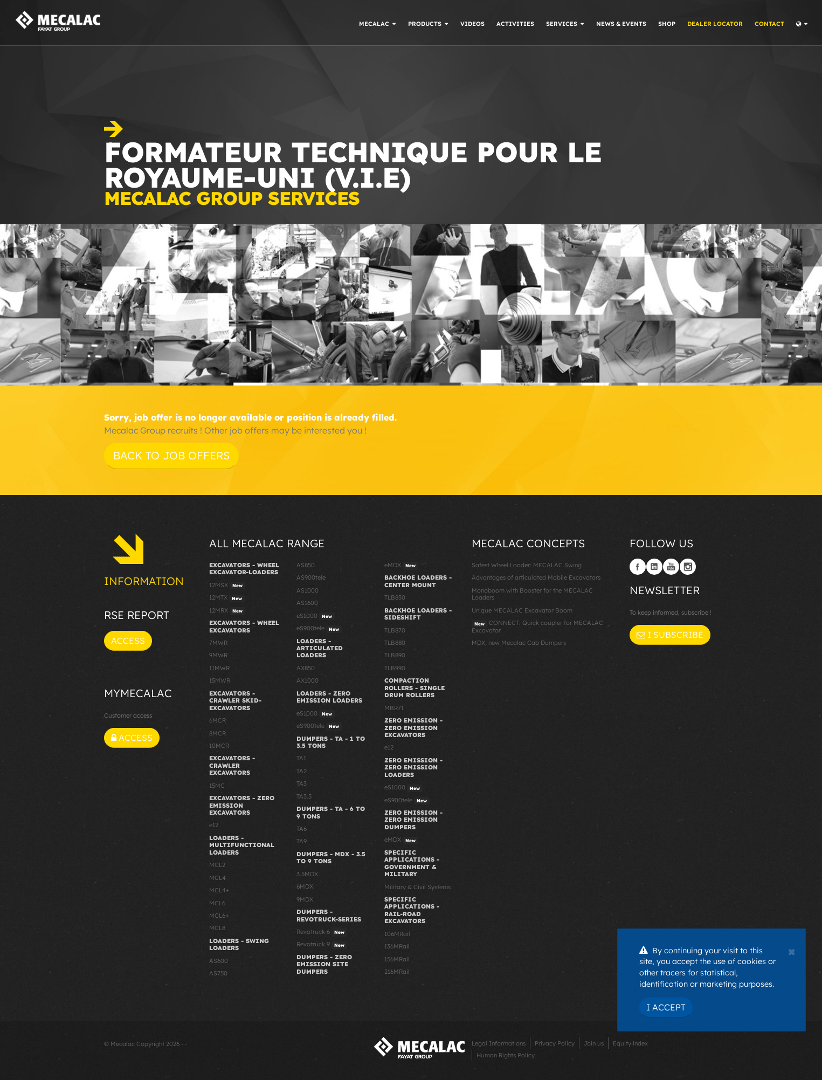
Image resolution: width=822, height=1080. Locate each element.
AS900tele (311, 577)
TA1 (301, 758)
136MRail (397, 946)
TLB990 (394, 668)
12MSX (227, 585)
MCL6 (217, 903)
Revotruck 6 (321, 932)
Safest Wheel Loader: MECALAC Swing (527, 565)
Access (128, 640)
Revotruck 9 (321, 944)
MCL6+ (219, 915)
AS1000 (307, 590)
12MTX (227, 598)
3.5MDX (307, 874)
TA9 (301, 841)
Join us (594, 1043)
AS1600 (307, 603)
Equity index (630, 1043)
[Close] (791, 950)
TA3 (301, 783)
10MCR (219, 745)
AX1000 (307, 680)
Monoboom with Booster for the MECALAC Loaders (532, 594)
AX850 (305, 668)
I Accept (666, 1007)
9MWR (218, 655)
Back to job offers (171, 455)
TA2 (301, 771)
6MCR (217, 720)
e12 (213, 825)
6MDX (304, 886)
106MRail (397, 934)
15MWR (219, 680)
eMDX (401, 565)
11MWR (219, 668)
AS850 (305, 565)
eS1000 (315, 616)
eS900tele (319, 628)
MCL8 (217, 928)
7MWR (218, 642)
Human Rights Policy (505, 1055)
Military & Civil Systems (417, 887)
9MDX (304, 899)
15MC (217, 785)
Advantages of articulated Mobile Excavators (536, 577)
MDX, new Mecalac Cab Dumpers (519, 642)
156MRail (397, 959)
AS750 (218, 973)
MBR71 (394, 708)
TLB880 (394, 642)
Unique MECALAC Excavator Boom (522, 610)
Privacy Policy (555, 1043)
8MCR (217, 733)
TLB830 (394, 597)
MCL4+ (219, 890)
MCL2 (217, 865)
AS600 (218, 961)
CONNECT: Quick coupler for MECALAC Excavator (537, 626)
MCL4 (217, 878)
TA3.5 (304, 796)
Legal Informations (499, 1043)
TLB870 (394, 630)
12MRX (227, 611)
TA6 (301, 829)
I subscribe (670, 634)
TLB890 (394, 655)
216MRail (397, 971)
